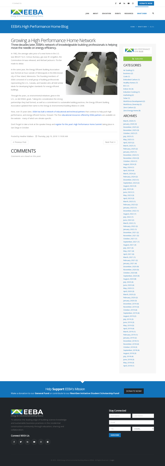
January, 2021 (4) (130, 263)
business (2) (128, 73)
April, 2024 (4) (128, 170)
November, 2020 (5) (131, 269)
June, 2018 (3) (128, 359)
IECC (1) (126, 86)
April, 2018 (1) (128, 366)
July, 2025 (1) (128, 136)
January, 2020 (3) (130, 300)
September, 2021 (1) (131, 242)
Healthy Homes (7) (130, 82)
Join (87, 13)
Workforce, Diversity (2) (132, 104)
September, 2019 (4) (131, 313)
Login (112, 460)
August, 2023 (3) (129, 186)
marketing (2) (128, 95)
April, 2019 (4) (128, 328)
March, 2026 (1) (129, 121)
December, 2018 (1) (131, 341)
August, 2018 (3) (129, 353)
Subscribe (137, 58)
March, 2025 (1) (129, 145)
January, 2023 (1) (130, 207)
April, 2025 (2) (128, 142)
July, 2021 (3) (128, 248)
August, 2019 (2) (129, 316)
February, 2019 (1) (130, 335)
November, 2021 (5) (131, 235)
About (95, 13)
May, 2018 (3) (128, 362)
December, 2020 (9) (131, 266)
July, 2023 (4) (128, 189)
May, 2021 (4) (128, 251)
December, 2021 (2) (131, 232)
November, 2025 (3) (131, 130)
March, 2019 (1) (129, 331)
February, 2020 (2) (130, 297)
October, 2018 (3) (130, 347)
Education (106, 13)
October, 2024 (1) (130, 161)
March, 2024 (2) (129, 173)
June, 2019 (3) (128, 322)
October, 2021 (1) (130, 238)
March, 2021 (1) (129, 257)
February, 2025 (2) (130, 149)
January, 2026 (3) (130, 124)
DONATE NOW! (134, 391)
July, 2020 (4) (128, 282)
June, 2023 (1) (128, 192)
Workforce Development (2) (134, 101)
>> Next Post (110, 142)
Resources (129, 13)
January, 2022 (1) (130, 229)
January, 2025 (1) (130, 152)
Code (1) (126, 76)
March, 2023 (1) (129, 201)
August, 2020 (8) (129, 279)
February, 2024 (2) (130, 176)
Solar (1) (126, 98)
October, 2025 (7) (130, 133)
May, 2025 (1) (128, 139)
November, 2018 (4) (131, 344)
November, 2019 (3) (131, 307)
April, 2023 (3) (128, 198)
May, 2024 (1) (128, 167)
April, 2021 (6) (128, 254)
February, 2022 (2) (130, 226)
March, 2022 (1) (129, 223)
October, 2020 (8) (130, 273)
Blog (152, 27)
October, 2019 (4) (130, 310)
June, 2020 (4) (128, 285)
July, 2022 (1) (128, 217)
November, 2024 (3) (131, 158)
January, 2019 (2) (130, 338)
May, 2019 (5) (128, 325)
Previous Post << (19, 142)
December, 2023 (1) (131, 180)
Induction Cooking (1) (131, 92)
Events (118, 13)
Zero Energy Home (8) (131, 110)
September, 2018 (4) (131, 350)
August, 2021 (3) (129, 245)
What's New (142, 13)
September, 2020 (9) (131, 276)
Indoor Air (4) (128, 89)
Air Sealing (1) (128, 70)
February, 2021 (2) (130, 260)
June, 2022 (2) (128, 220)
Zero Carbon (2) (129, 107)
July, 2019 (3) (128, 319)
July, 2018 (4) (128, 356)
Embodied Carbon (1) (131, 79)
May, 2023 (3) (128, 195)
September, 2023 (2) (131, 183)
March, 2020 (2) (129, 294)
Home (132, 27)
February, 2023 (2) (130, 204)
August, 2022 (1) (129, 214)
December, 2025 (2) (131, 127)
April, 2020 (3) (128, 291)
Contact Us (17, 3)
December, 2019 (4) (131, 304)
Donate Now (145, 3)
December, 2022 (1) (131, 211)
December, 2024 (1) (131, 155)
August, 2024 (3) (129, 164)
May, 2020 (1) (128, 288)
